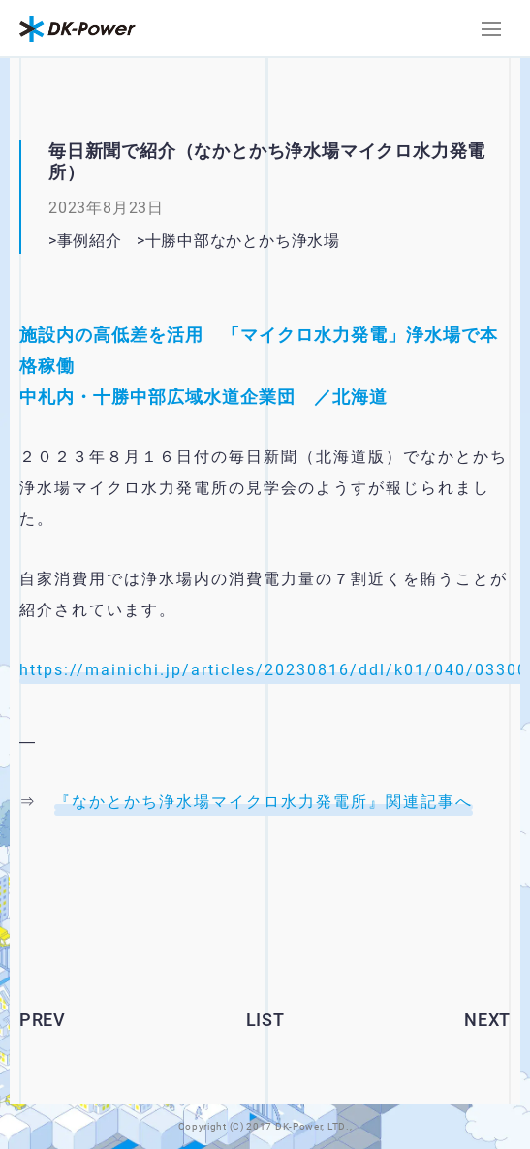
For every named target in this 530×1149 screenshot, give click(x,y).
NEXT (487, 1019)
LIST (265, 1019)
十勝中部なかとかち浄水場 (242, 241)
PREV (42, 1019)
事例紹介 (89, 241)
